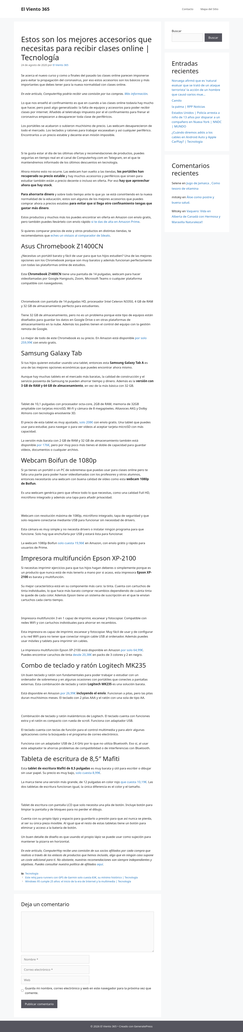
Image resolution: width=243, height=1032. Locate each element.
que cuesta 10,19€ (134, 782)
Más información (136, 94)
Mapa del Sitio (209, 9)
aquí (100, 864)
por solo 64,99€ (132, 650)
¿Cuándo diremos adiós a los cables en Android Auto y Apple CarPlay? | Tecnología (194, 137)
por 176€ (43, 445)
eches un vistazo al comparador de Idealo (80, 235)
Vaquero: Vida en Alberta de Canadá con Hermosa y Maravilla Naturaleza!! (196, 216)
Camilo (177, 100)
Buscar (176, 31)
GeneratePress (143, 1026)
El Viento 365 (35, 9)
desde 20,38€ (82, 655)
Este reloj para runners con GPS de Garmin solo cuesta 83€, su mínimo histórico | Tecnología (81, 877)
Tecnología (31, 873)
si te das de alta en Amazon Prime (115, 222)
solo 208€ (86, 422)
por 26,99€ (68, 693)
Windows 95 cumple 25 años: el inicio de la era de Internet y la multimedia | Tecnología (78, 881)
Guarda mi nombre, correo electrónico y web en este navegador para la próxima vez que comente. (88, 990)
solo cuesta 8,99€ (88, 773)
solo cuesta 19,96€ (71, 543)
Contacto (187, 9)
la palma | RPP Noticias (188, 106)
